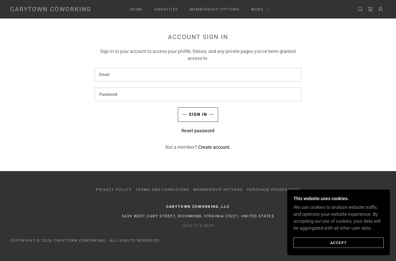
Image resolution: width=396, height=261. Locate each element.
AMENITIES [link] (166, 9)
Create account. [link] (214, 147)
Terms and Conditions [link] (162, 190)
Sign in (198, 114)
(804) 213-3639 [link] (198, 225)
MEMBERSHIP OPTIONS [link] (214, 9)
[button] (259, 9)
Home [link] (136, 9)
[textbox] (198, 74)
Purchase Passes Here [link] (273, 190)
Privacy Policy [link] (114, 190)
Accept (338, 242)
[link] (50, 9)
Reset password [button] (197, 130)
